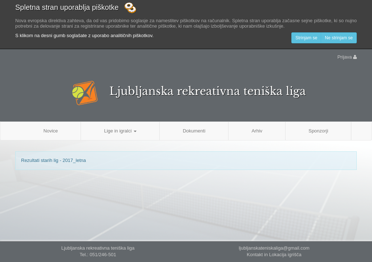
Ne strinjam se (339, 37)
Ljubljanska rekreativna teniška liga (207, 91)
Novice (51, 131)
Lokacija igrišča (285, 254)
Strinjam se (306, 37)
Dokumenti (194, 131)
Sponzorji (318, 131)
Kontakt (255, 254)
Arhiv (256, 131)
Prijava (347, 57)
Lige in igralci (120, 131)
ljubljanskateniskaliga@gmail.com (274, 248)
